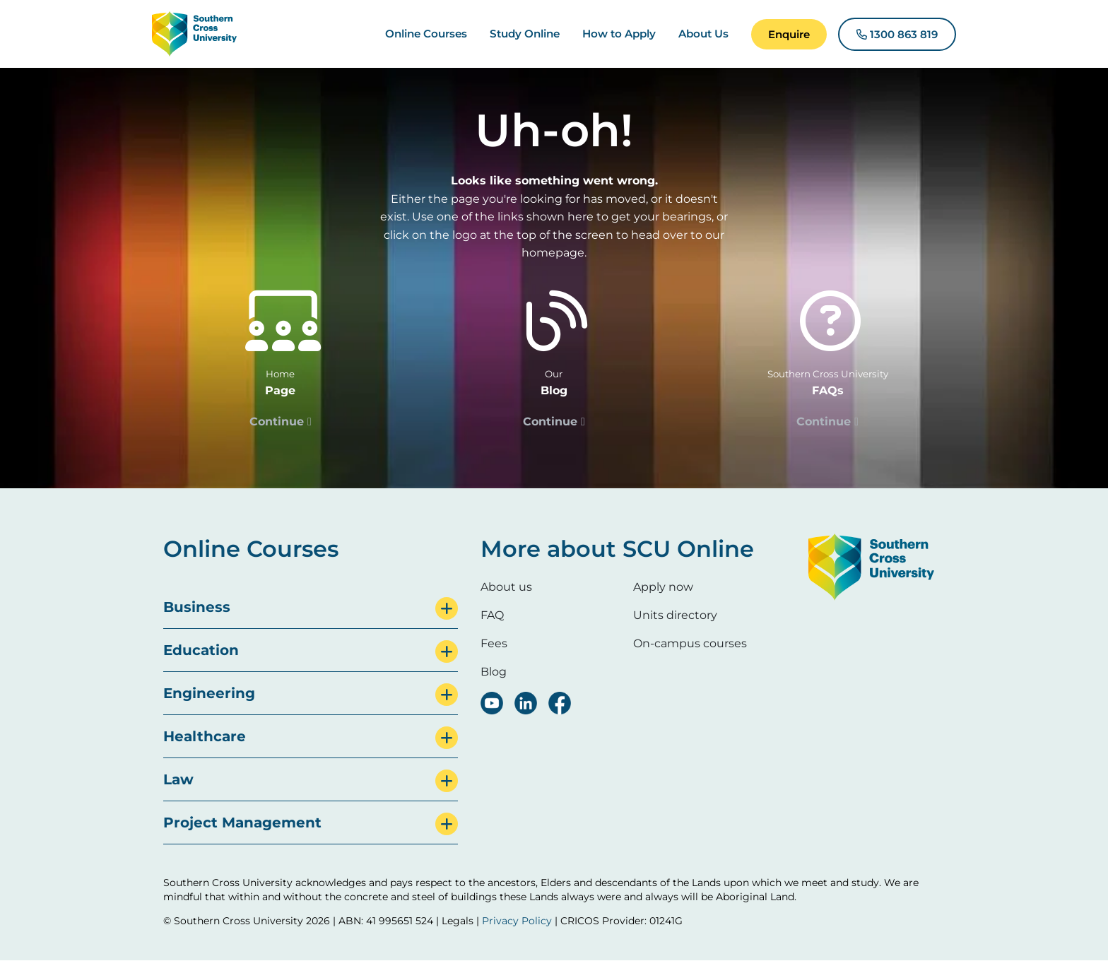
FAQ (492, 615)
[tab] (310, 607)
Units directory (675, 615)
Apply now (663, 587)
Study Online (525, 33)
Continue (276, 421)
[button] (789, 34)
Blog (494, 671)
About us (506, 587)
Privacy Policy (517, 920)
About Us (703, 33)
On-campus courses (690, 643)
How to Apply (619, 33)
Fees (494, 643)
